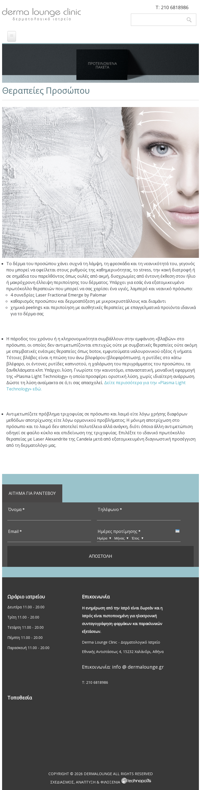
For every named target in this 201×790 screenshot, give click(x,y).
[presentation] (177, 531)
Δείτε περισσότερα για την (131, 382)
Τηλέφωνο (110, 509)
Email (15, 531)
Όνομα (16, 509)
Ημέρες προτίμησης (119, 531)
